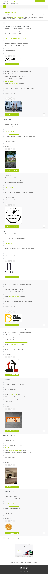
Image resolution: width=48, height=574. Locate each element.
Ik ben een (40, 1)
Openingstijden (8, 401)
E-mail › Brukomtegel (9, 391)
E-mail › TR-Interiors (9, 81)
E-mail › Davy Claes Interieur (10, 447)
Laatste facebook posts (10, 50)
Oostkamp (15, 286)
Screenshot (22, 40)
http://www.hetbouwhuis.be (14, 296)
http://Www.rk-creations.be (14, 189)
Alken (10, 496)
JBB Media (23, 571)
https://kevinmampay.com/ (14, 134)
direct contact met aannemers (17, 17)
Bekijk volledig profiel (12, 64)
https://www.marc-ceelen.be (14, 40)
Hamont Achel (11, 31)
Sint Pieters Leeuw (15, 384)
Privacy (26, 571)
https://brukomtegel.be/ (13, 394)
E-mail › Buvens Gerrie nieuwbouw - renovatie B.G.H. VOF (16, 342)
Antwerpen (7, 124)
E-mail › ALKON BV (8, 243)
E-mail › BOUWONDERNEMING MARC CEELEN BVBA (16, 38)
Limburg (6, 31)
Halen (10, 440)
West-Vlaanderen (8, 180)
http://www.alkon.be (12, 245)
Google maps (18, 31)
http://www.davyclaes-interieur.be (15, 450)
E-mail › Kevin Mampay (9, 131)
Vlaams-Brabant (8, 73)
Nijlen (11, 124)
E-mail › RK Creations (9, 187)
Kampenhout (14, 73)
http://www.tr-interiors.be (13, 83)
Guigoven (11, 334)
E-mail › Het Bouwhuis (9, 294)
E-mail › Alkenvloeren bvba (10, 503)
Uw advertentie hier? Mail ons (24, 556)
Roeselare (15, 236)
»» (18, 22)
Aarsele (14, 180)
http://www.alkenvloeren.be (14, 506)
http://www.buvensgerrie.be (14, 344)
